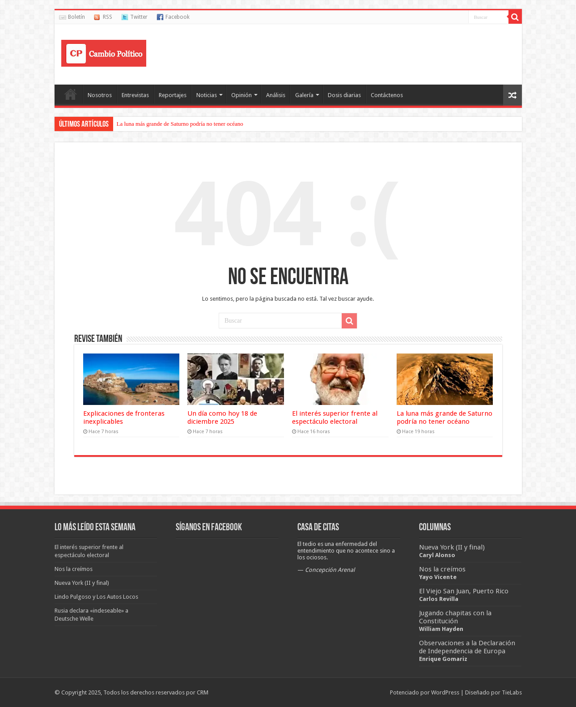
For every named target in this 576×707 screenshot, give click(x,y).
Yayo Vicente (438, 577)
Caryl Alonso (437, 555)
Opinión (241, 95)
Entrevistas (135, 95)
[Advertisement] (352, 53)
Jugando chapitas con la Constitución (455, 617)
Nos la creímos (442, 569)
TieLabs (512, 692)
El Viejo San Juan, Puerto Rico (463, 591)
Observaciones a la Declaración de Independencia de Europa (467, 647)
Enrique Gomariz (443, 659)
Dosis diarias (344, 95)
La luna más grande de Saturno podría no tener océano (180, 123)
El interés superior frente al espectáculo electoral (334, 417)
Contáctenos (387, 95)
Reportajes (172, 95)
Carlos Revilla (438, 599)
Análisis (275, 95)
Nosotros (100, 95)
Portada (70, 94)
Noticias (206, 95)
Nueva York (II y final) (452, 547)
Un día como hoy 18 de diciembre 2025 (222, 417)
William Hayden (441, 629)
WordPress (445, 692)
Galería (304, 95)
